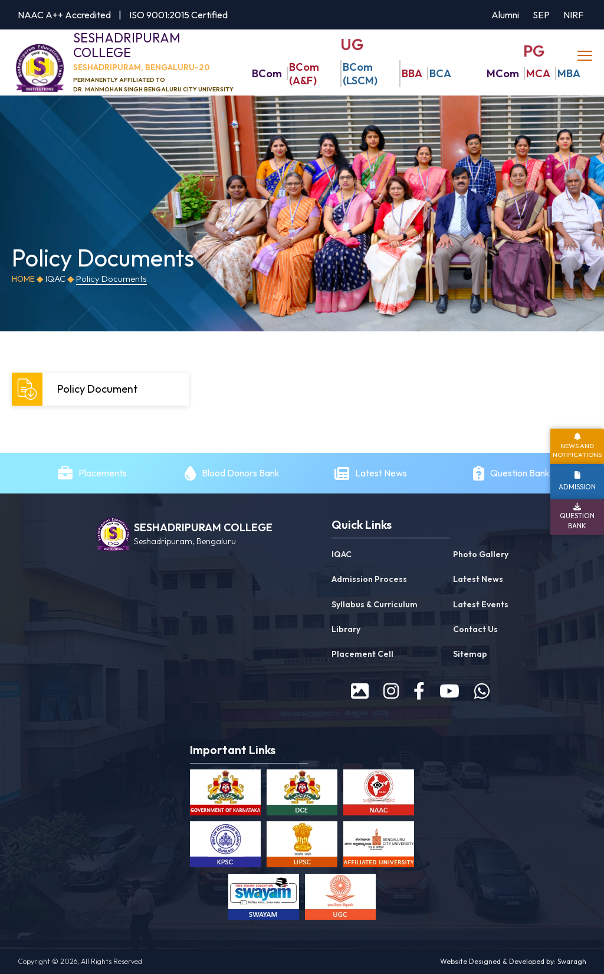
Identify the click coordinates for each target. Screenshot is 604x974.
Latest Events (480, 604)
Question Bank (520, 473)
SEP (541, 15)
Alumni (505, 15)
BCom (267, 74)
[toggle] (586, 56)
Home (23, 279)
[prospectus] (360, 692)
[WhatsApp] (482, 692)
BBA (412, 74)
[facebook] (419, 692)
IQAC (341, 554)
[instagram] (391, 692)
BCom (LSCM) (360, 73)
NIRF (573, 15)
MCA (538, 74)
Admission (577, 486)
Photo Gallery (480, 554)
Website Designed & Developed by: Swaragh (513, 961)
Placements (102, 473)
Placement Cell (362, 654)
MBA (568, 74)
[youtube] (449, 692)
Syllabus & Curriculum (374, 604)
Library (345, 629)
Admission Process (369, 579)
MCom (503, 74)
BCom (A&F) (304, 73)
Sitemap (470, 654)
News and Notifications (577, 450)
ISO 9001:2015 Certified (178, 15)
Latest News (382, 473)
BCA (440, 74)
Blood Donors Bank (241, 473)
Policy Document (76, 389)
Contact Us (475, 629)
